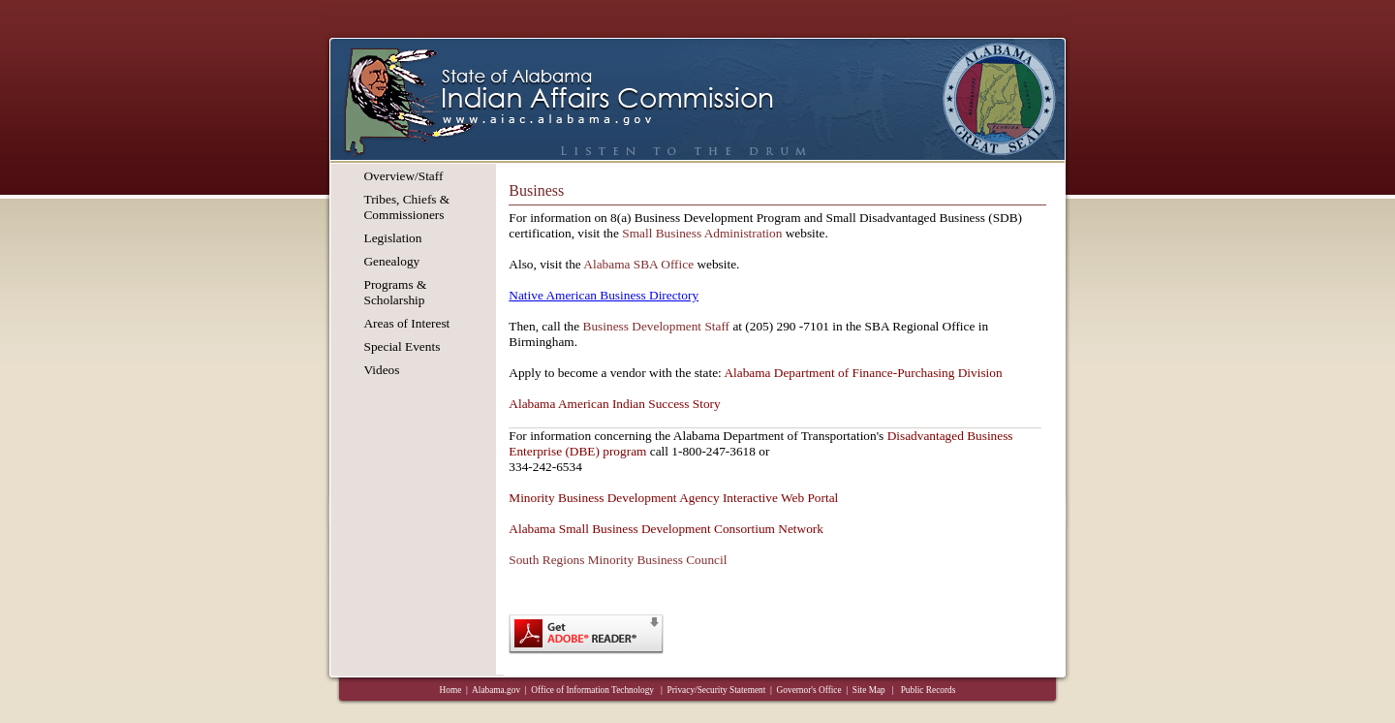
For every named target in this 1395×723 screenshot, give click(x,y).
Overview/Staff (403, 176)
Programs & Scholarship (394, 292)
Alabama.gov (496, 690)
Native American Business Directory (603, 295)
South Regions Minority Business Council (618, 559)
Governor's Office (809, 690)
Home (451, 690)
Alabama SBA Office (638, 264)
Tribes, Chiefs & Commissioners (406, 207)
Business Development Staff (656, 326)
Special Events (401, 346)
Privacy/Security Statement (716, 690)
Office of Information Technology (593, 690)
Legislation (392, 238)
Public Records (928, 690)
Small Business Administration (702, 233)
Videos (381, 369)
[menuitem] (406, 176)
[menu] (406, 277)
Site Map (868, 690)
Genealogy (391, 261)
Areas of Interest (406, 323)
